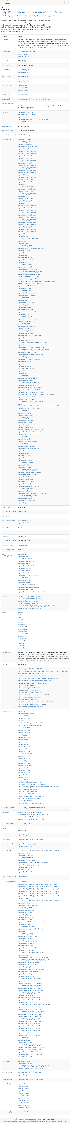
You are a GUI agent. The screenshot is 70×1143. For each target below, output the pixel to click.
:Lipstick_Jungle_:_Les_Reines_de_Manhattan (34, 119)
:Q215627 (23, 629)
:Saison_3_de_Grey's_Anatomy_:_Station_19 (34, 1004)
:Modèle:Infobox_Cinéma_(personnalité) (32, 592)
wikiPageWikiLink (8, 139)
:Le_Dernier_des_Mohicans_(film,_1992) (32, 342)
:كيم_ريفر (23, 720)
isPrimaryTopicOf (8, 823)
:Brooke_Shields (25, 917)
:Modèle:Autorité (25, 559)
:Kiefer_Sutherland (26, 333)
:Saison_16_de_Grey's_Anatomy (30, 983)
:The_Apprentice (25, 427)
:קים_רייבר (24, 739)
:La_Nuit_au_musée (26, 338)
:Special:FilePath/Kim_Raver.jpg (31, 819)
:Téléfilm (23, 444)
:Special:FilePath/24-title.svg (30, 812)
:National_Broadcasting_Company (30, 354)
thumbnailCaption (8, 103)
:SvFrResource (23, 1084)
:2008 (22, 203)
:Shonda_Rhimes (25, 415)
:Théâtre (23, 436)
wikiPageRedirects (9, 876)
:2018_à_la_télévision (27, 227)
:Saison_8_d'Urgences (27, 399)
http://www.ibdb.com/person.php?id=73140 (30, 673)
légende (6, 527)
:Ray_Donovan (25, 380)
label (4, 664)
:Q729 (22, 638)
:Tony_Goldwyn (25, 439)
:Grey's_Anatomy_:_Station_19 (29, 312)
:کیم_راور (23, 735)
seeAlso (5, 669)
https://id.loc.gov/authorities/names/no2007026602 (33, 796)
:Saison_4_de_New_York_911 (29, 1014)
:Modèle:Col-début (26, 566)
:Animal (21, 643)
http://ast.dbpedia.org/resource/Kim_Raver (30, 725)
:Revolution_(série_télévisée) (29, 383)
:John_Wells (24, 328)
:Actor (20, 619)
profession (6, 94)
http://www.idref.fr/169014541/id (27, 789)
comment (6, 652)
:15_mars (23, 898)
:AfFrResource (23, 1093)
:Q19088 (22, 627)
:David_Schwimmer (26, 293)
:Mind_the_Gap (25, 465)
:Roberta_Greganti (26, 974)
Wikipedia (21, 1121)
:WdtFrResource (24, 1107)
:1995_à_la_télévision (27, 160)
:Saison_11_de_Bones (27, 385)
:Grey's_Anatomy (25, 117)
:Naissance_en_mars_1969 (28, 276)
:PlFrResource (23, 1105)
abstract (5, 39)
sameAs (5, 711)
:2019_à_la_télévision (27, 229)
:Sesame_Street (25, 867)
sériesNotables (8, 549)
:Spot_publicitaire (25, 420)
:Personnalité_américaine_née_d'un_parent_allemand (36, 281)
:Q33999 (22, 631)
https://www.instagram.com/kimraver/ (29, 688)
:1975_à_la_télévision (27, 151)
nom (5, 536)
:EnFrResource (24, 1100)
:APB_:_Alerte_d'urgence (28, 238)
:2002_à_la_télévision (27, 177)
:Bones (22, 253)
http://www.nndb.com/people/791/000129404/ (31, 676)
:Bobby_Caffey (25, 912)
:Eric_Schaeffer (25, 139)
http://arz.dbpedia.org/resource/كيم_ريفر (30, 723)
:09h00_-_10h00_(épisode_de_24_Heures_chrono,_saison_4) (38, 891)
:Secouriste (24, 410)
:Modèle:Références (26, 585)
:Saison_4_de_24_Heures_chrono (30, 1009)
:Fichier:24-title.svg (26, 481)
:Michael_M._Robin (26, 460)
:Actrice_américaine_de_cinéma (30, 271)
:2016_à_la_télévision (27, 222)
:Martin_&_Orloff (25, 467)
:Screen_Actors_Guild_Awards (29, 408)
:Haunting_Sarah (25, 858)
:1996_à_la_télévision (27, 165)
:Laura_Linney (24, 340)
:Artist (20, 622)
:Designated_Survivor (27, 114)
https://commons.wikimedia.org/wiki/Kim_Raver (32, 683)
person (14, 16)
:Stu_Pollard (24, 503)
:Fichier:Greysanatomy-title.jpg (29, 472)
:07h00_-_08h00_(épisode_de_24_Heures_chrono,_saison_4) (38, 884)
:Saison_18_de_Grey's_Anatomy (30, 988)
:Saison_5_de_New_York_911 (29, 1019)
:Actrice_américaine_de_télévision (30, 274)
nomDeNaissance (9, 540)
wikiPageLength (8, 130)
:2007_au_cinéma (25, 198)
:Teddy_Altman (25, 425)
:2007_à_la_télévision (27, 201)
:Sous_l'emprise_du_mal (27, 470)
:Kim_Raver (22, 711)
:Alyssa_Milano (25, 246)
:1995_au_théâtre (25, 158)
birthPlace (6, 70)
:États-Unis (23, 72)
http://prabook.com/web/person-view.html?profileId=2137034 (36, 702)
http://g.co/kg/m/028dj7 (25, 801)
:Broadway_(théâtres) (27, 260)
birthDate (6, 61)
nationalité (7, 532)
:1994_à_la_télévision (27, 156)
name (5, 828)
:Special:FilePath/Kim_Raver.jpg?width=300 (34, 99)
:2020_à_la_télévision (27, 231)
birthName (6, 65)
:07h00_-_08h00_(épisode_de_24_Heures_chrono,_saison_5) (38, 886)
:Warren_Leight (25, 144)
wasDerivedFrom (8, 808)
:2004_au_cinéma (25, 179)
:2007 (22, 196)
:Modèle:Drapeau (25, 589)
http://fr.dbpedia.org (35, 16)
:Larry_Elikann (24, 142)
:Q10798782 (23, 88)
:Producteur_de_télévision (28, 378)
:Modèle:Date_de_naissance (29, 575)
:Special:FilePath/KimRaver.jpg (30, 817)
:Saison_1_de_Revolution (28, 995)
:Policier (23, 371)
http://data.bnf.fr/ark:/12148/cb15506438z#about (32, 784)
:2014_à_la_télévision (27, 217)
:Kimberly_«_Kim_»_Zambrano (29, 335)
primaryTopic (8, 1112)
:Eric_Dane (24, 297)
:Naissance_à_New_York (28, 279)
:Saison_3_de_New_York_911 (29, 1007)
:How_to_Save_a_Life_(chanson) (30, 941)
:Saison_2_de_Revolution (28, 1002)
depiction (6, 812)
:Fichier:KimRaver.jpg (26, 484)
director (6, 839)
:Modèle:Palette (25, 580)
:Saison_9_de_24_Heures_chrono (30, 401)
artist (5, 835)
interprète (7, 1072)
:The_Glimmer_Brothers (27, 496)
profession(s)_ (8, 545)
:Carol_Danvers (25, 264)
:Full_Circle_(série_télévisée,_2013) (31, 929)
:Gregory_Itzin (24, 931)
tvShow (5, 112)
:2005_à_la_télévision (27, 189)
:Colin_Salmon (25, 924)
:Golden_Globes (25, 307)
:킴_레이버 (24, 756)
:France (22, 300)
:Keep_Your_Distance (27, 474)
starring (6, 850)
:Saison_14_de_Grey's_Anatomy (30, 387)
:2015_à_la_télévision (27, 220)
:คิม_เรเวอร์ (24, 772)
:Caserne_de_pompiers (27, 269)
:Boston (22, 255)
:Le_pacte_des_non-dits (27, 146)
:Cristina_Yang (25, 290)
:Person (21, 615)
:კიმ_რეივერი (25, 753)
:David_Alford (24, 477)
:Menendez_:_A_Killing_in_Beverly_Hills (32, 493)
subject (5, 596)
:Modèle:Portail (25, 582)
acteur (7, 1061)
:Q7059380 (23, 56)
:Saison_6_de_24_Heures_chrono (30, 1021)
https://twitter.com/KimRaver (26, 685)
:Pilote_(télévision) (26, 368)
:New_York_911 (25, 121)
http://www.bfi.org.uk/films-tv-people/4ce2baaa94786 (33, 695)
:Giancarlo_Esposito (26, 302)
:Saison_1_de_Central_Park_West (30, 990)
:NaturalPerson (23, 641)
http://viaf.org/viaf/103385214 (26, 794)
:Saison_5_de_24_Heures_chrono (30, 1016)
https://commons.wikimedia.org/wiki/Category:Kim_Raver (34, 680)
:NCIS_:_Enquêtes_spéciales (29, 962)
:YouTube (23, 451)
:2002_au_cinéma (25, 175)
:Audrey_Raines (25, 498)
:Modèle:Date (24, 570)
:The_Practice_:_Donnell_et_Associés (31, 432)
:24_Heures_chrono (26, 112)
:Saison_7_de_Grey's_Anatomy (29, 1028)
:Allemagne (24, 243)
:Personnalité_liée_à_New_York (30, 283)
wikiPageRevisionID (9, 135)
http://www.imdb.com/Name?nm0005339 (30, 697)
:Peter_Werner (25, 366)
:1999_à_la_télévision (27, 172)
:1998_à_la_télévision (27, 170)
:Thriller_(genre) (25, 434)
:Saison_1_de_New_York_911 (29, 993)
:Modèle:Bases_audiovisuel (28, 587)
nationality (6, 81)
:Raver (22, 876)
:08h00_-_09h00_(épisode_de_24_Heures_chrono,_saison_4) (38, 889)
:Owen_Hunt (24, 364)
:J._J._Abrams (24, 321)
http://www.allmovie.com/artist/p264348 (29, 692)
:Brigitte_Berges (25, 257)
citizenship (6, 76)
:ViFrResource (23, 1091)
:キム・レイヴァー (26, 751)
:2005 (22, 184)
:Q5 (21, 636)
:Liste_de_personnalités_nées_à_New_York (33, 959)
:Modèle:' (23, 554)
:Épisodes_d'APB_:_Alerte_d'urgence (31, 1052)
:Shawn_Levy (24, 413)
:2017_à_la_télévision (27, 224)
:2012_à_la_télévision (27, 212)
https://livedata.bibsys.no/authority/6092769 (31, 803)
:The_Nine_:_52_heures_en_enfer (30, 429)
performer (7, 844)
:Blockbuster (24, 250)
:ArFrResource (23, 1088)
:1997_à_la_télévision (27, 168)
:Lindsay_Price (25, 955)
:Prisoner (23, 375)
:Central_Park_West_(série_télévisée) (31, 286)
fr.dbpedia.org (57, 16)
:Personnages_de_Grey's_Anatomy (31, 969)
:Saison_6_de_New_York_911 (29, 1026)
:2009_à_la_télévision (27, 208)
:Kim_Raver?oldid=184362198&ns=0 (31, 808)
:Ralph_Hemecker (25, 462)
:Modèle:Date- (24, 573)
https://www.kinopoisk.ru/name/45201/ (29, 690)
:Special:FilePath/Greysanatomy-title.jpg (33, 814)
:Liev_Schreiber (25, 345)
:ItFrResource (23, 1102)
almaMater (6, 51)
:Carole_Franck (25, 267)
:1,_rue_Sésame (25, 149)
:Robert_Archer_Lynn (26, 500)
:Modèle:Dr (23, 577)
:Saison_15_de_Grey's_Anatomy (30, 390)
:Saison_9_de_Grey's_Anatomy (29, 1035)
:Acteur (22, 85)
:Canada (23, 262)
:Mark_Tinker (24, 455)
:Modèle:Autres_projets (27, 561)
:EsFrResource (23, 1095)
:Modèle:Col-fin (25, 568)
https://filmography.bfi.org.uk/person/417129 (31, 706)
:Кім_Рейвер (24, 777)
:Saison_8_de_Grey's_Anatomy (29, 1030)
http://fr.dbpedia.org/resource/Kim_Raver (31, 12)
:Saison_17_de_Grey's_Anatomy (30, 985)
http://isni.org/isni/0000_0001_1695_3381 (30, 669)
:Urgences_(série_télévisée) (28, 448)
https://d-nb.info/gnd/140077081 (27, 791)
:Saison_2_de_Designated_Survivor (31, 392)
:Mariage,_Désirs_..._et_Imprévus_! (31, 839)
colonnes (6, 507)
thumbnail (6, 99)
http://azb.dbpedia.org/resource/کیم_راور (30, 782)
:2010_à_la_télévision (27, 210)
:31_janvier (23, 236)
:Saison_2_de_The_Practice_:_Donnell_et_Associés (36, 394)
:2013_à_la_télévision (27, 215)
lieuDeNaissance (8, 520)
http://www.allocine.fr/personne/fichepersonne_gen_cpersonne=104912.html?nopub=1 (43, 671)
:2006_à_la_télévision (27, 194)
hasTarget (7, 1084)
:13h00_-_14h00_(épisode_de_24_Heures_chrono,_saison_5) (38, 850)
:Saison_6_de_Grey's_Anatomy (29, 1023)
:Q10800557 (23, 90)
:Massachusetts (25, 458)
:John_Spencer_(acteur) (27, 326)
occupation (6, 85)
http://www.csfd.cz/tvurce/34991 (27, 699)
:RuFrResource (24, 1098)
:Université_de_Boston (27, 51)
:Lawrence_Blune (25, 488)
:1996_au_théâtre (25, 163)
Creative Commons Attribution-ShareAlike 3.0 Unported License (51, 1121)
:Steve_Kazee (24, 1040)
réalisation (8, 1079)
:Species (21, 648)
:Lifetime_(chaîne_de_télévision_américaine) (33, 347)
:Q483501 (23, 634)
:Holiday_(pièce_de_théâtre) (29, 486)
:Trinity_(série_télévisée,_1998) (29, 441)
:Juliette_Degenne (26, 331)
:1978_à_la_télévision (27, 153)
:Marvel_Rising (25, 1056)
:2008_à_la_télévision (27, 205)
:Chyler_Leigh (24, 288)
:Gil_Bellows (24, 305)
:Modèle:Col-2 (24, 563)
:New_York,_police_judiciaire (29, 359)
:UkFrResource (24, 1086)
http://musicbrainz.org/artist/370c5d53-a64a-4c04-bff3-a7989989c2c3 (38, 787)
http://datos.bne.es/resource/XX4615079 (30, 798)
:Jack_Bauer (24, 323)
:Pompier (23, 373)
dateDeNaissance (9, 511)
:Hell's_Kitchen (25, 316)
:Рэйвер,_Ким (25, 765)
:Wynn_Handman (25, 479)
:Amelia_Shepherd (26, 910)
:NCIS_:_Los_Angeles (27, 352)
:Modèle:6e (24, 556)
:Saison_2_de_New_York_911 (29, 1000)
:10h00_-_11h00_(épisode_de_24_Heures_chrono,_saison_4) (38, 893)
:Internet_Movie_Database (28, 319)
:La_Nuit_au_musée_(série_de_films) (31, 952)
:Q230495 (23, 716)
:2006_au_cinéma (25, 191)
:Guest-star (24, 314)
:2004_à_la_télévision (27, 182)
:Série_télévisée (25, 422)
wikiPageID (6, 126)
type (4, 612)
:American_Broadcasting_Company (31, 248)
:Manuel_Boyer (25, 491)
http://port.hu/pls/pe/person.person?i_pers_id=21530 (33, 704)
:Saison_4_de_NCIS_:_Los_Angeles (31, 397)
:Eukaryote (22, 645)
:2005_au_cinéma (25, 186)
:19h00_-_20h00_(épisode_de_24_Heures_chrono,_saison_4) (38, 900)
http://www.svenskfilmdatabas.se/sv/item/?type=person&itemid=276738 (39, 678)
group (5, 516)
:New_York (23, 70)
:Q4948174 (23, 54)
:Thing (21, 612)
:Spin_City (23, 418)
